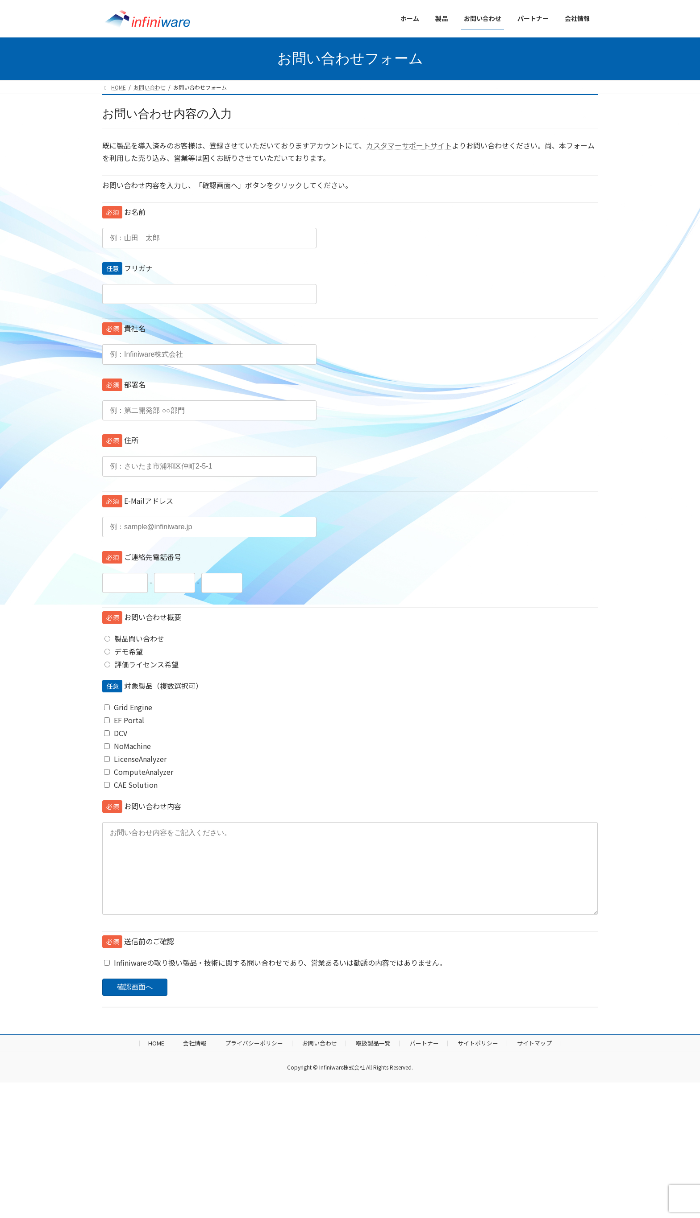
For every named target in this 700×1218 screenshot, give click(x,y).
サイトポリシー (478, 1061)
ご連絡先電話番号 (141, 556)
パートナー (424, 1061)
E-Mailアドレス (137, 500)
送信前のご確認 (138, 959)
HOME (156, 1061)
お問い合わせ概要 (141, 617)
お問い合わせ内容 (141, 806)
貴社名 (124, 328)
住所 (120, 440)
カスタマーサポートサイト (409, 145)
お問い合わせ (319, 1061)
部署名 (124, 384)
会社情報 (194, 1061)
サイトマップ (534, 1061)
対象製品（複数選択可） (152, 685)
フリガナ (127, 268)
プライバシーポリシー (254, 1061)
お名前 (124, 211)
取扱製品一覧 (373, 1061)
